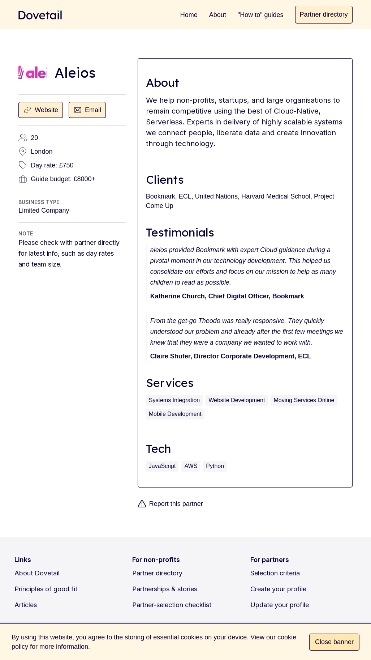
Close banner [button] (334, 642)
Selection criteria (275, 573)
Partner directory (157, 573)
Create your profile (278, 589)
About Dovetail (37, 573)
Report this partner (176, 503)
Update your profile (279, 605)
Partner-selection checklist (171, 605)
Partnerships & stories (164, 589)
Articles (25, 605)
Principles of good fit (45, 589)
